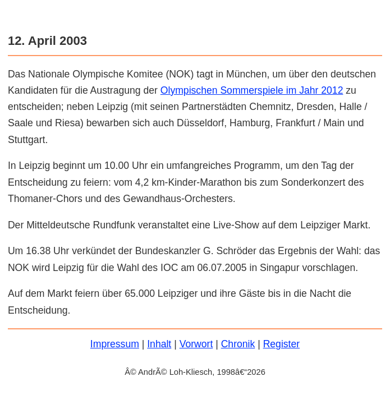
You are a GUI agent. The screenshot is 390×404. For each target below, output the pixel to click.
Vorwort (196, 344)
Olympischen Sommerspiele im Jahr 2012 (251, 90)
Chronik (238, 344)
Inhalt (159, 344)
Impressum (114, 344)
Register (281, 344)
